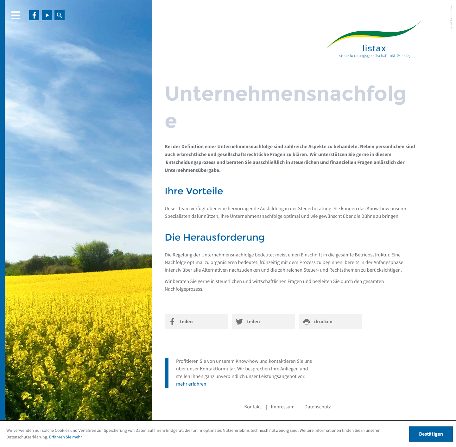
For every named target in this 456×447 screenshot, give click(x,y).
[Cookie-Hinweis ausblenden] (431, 434)
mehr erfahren (191, 384)
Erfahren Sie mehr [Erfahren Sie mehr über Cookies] (65, 437)
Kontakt (252, 407)
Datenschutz (317, 407)
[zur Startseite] (374, 40)
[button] (17, 15)
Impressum (282, 407)
